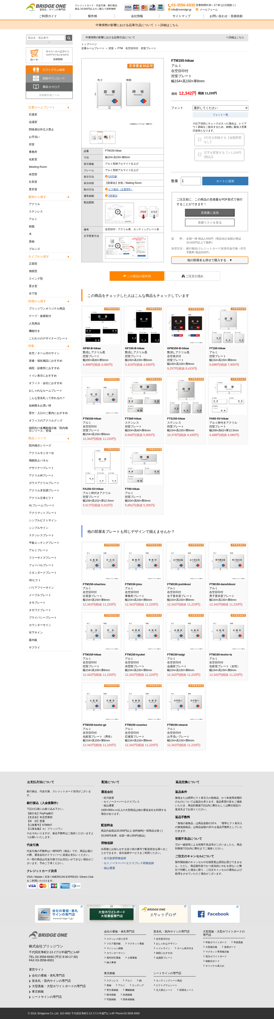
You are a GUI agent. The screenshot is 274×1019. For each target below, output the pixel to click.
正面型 (33, 263)
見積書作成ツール (49, 95)
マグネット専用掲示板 (217, 951)
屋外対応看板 (114, 957)
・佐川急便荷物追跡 (113, 858)
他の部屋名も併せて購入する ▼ (209, 260)
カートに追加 (225, 181)
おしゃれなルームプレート (45, 390)
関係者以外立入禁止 (41, 129)
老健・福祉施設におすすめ (45, 360)
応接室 (33, 114)
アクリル (34, 204)
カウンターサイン (40, 625)
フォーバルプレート (41, 565)
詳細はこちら (169, 25)
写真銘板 (111, 999)
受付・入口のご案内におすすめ (48, 413)
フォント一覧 (220, 114)
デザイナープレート (41, 468)
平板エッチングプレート (44, 542)
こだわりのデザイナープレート (48, 338)
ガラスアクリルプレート (44, 482)
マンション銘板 (115, 948)
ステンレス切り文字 (117, 939)
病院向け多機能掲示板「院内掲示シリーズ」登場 (48, 429)
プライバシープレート (43, 617)
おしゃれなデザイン (166, 943)
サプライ (34, 647)
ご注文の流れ (193, 276)
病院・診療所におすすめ (44, 368)
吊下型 (33, 293)
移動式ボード (213, 961)
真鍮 (31, 241)
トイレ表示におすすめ (43, 375)
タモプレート (37, 602)
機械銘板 (130, 990)
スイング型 (36, 278)
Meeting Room (38, 166)
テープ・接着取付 (40, 316)
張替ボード (230, 947)
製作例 (92, 16)
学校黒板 (238, 942)
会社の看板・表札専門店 (48, 975)
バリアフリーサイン (41, 587)
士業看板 (132, 957)
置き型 (33, 286)
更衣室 (33, 189)
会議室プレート (164, 957)
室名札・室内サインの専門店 (51, 980)
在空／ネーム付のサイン (44, 353)
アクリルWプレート (41, 475)
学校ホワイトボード (216, 942)
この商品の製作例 (137, 276)
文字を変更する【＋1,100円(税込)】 (222, 155)
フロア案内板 (114, 943)
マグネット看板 (136, 943)
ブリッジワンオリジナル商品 (47, 308)
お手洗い (34, 136)
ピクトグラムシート (166, 985)
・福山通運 (108, 868)
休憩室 (33, 174)
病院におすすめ (164, 953)
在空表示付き (163, 939)
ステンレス (36, 211)
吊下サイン (36, 632)
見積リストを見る (210, 222)
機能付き (34, 331)
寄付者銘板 (112, 990)
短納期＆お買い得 (40, 405)
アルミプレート (38, 550)
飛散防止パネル (38, 460)
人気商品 (34, 323)
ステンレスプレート (41, 535)
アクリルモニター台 (41, 453)
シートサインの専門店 (47, 996)
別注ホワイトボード (216, 956)
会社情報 (137, 16)
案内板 (33, 640)
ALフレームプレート (42, 505)
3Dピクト (35, 580)
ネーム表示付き (185, 948)
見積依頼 (226, 16)
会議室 (33, 122)
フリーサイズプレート (43, 557)
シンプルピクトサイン (43, 520)
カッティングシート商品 (169, 980)
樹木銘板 (111, 994)
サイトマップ (182, 16)
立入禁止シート (164, 990)
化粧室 (33, 159)
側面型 (33, 271)
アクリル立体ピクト (41, 497)
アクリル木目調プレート (44, 490)
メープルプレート (40, 595)
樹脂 (31, 226)
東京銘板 (38, 991)
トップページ (89, 44)
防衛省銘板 (129, 999)
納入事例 (111, 962)
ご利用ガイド (48, 16)
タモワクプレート (40, 610)
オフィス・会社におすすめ (45, 383)
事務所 (33, 151)
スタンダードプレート (43, 572)
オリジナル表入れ (215, 966)
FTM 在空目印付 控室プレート (137, 48)
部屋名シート (186, 990)
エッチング (138, 985)
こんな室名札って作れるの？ (47, 398)
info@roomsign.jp (180, 9)
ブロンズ (34, 248)
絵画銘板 (127, 994)
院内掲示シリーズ (40, 445)
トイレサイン (163, 948)
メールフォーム (207, 9)
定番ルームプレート (92, 48)
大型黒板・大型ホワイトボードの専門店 (59, 986)
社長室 (33, 181)
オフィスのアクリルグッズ (45, 420)
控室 (31, 144)
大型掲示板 (211, 947)
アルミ (33, 219)
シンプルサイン (38, 527)
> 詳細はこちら (235, 37)
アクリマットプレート (43, 512)
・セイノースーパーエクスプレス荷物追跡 (127, 863)
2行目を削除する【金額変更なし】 (222, 140)
